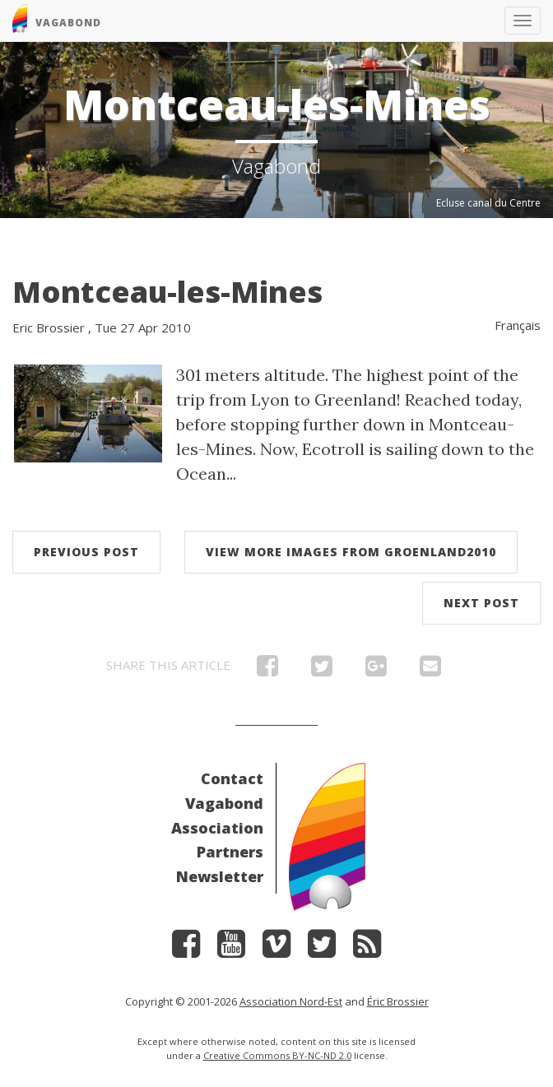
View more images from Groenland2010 (351, 552)
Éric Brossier (398, 1001)
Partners (230, 852)
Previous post (86, 552)
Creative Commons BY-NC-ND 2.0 (277, 1055)
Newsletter (219, 876)
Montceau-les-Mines (167, 292)
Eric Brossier (48, 327)
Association (217, 828)
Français (518, 325)
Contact (232, 778)
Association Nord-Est (290, 1001)
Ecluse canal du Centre (488, 203)
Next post (481, 603)
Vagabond (224, 803)
